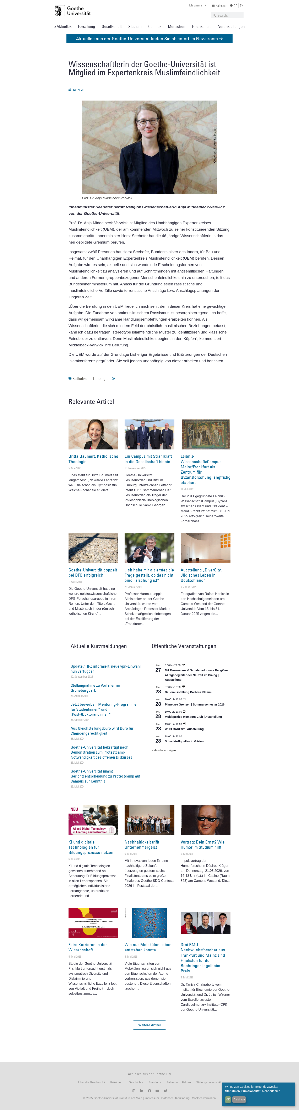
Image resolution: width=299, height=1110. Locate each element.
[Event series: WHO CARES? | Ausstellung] (184, 724)
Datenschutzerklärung (175, 1098)
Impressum (151, 1098)
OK (228, 1099)
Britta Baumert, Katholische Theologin (93, 458)
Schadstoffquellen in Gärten (184, 741)
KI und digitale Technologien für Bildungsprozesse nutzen (91, 847)
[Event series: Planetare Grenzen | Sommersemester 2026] (184, 699)
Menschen (176, 26)
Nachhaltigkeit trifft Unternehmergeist (142, 844)
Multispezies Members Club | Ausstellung (193, 716)
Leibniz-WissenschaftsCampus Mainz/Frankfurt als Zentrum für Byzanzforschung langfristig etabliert (205, 469)
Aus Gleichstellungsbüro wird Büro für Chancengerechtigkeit (102, 730)
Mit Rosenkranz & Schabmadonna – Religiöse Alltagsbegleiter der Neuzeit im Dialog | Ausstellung (196, 675)
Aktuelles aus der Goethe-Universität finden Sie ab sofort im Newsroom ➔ (149, 38)
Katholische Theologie (90, 378)
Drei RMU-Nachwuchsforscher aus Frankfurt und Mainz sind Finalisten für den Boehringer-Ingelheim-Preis (203, 958)
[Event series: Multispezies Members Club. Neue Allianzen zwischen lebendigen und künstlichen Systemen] (184, 711)
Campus (154, 26)
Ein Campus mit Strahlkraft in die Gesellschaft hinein (148, 458)
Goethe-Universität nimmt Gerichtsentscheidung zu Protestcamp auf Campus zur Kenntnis (105, 776)
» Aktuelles (62, 26)
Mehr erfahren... (272, 1091)
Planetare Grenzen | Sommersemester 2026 (194, 704)
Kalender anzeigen (164, 750)
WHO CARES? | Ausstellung (184, 729)
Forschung (86, 26)
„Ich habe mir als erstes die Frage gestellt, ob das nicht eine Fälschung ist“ (149, 575)
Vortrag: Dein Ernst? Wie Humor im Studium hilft (203, 844)
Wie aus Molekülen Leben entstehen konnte (148, 947)
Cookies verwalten (204, 1098)
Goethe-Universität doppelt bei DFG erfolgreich (93, 572)
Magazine (197, 5)
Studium (135, 26)
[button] (149, 1025)
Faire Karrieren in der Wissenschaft (88, 947)
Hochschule (202, 26)
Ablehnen (239, 1099)
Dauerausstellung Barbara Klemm (188, 692)
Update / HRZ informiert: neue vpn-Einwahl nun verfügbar (106, 668)
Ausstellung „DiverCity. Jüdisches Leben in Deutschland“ (201, 575)
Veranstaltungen (231, 26)
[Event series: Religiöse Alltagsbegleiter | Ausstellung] (183, 665)
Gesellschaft (112, 26)
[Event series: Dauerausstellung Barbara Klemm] (183, 687)
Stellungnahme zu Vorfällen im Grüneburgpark (95, 688)
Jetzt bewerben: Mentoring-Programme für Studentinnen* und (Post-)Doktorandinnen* (103, 709)
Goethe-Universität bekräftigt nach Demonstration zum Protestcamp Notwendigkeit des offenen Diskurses (101, 752)
